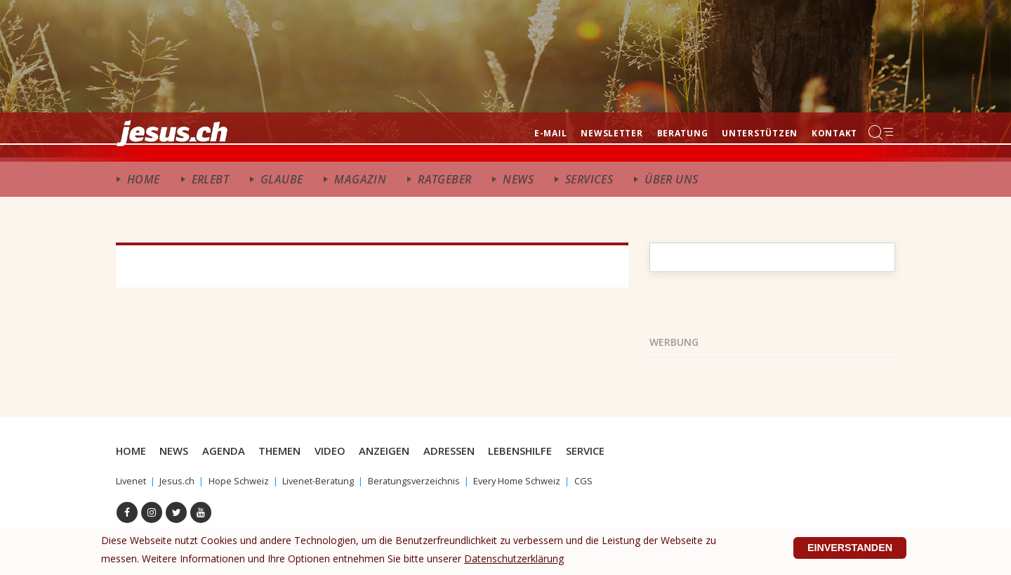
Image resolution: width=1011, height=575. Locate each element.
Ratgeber (444, 179)
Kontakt (834, 133)
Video (342, 450)
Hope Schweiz (245, 480)
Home (143, 179)
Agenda (230, 450)
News (518, 179)
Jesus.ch (180, 480)
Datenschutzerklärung (514, 550)
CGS (611, 480)
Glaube (281, 179)
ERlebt (210, 179)
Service (609, 450)
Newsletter (611, 133)
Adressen (467, 450)
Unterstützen (760, 133)
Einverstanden (844, 544)
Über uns (671, 179)
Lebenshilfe (541, 450)
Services (589, 179)
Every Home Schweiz (540, 480)
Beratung (682, 133)
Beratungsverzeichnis (431, 480)
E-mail (550, 133)
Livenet (132, 480)
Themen (289, 450)
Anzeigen (398, 450)
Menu (881, 132)
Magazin (360, 179)
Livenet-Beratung (329, 480)
